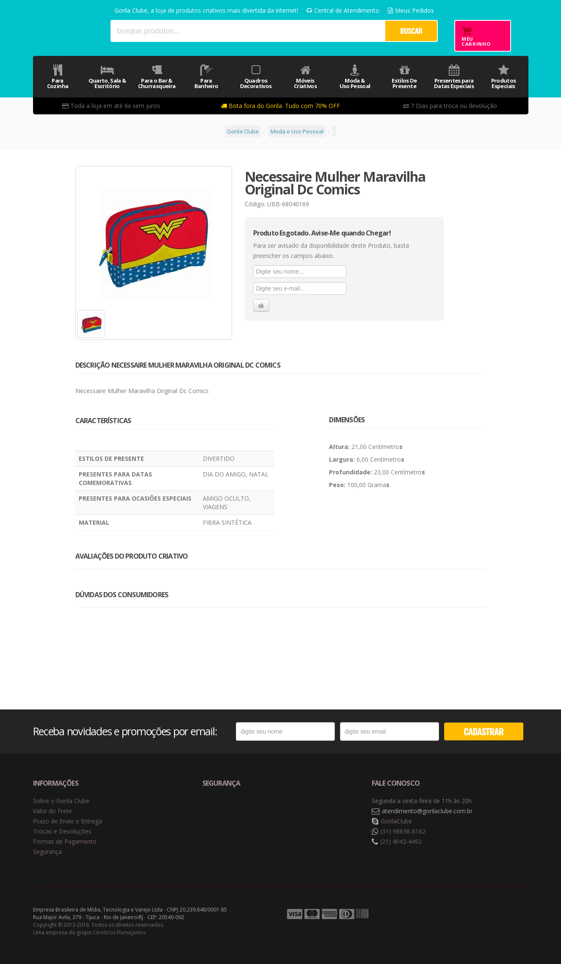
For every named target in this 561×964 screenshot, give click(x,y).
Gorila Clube (68, 31)
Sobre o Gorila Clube (61, 801)
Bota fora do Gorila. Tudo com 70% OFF (280, 106)
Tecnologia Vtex (507, 914)
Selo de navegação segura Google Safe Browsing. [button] (223, 811)
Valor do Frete (52, 811)
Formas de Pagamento (65, 841)
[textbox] (248, 31)
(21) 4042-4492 (401, 841)
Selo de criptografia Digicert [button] (269, 811)
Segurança (47, 852)
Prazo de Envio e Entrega (67, 821)
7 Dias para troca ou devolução (450, 106)
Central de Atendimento (343, 10)
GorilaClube (396, 821)
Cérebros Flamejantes (119, 932)
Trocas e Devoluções (62, 831)
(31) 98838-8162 (403, 831)
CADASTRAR (483, 731)
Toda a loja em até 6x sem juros (111, 106)
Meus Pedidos (411, 10)
